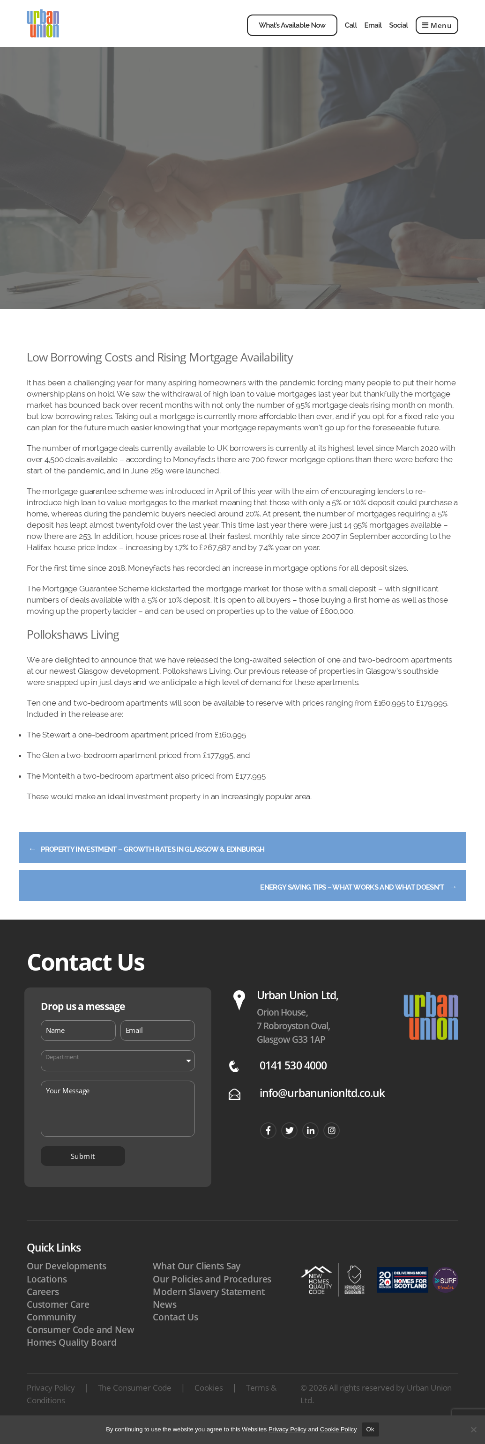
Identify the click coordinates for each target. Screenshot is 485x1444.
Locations (47, 1293)
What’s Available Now (292, 32)
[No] (473, 1429)
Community (51, 1331)
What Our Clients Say (196, 1280)
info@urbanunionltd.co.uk (322, 1107)
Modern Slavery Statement (208, 1306)
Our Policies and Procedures (212, 1293)
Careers (43, 1306)
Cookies (208, 1401)
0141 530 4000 (293, 1079)
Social (398, 32)
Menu (437, 32)
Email (372, 32)
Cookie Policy (338, 1429)
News (164, 1318)
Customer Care (58, 1318)
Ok (370, 1429)
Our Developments (66, 1280)
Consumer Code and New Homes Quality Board (80, 1350)
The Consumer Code (135, 1401)
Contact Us (175, 1331)
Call (351, 32)
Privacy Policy (51, 1401)
